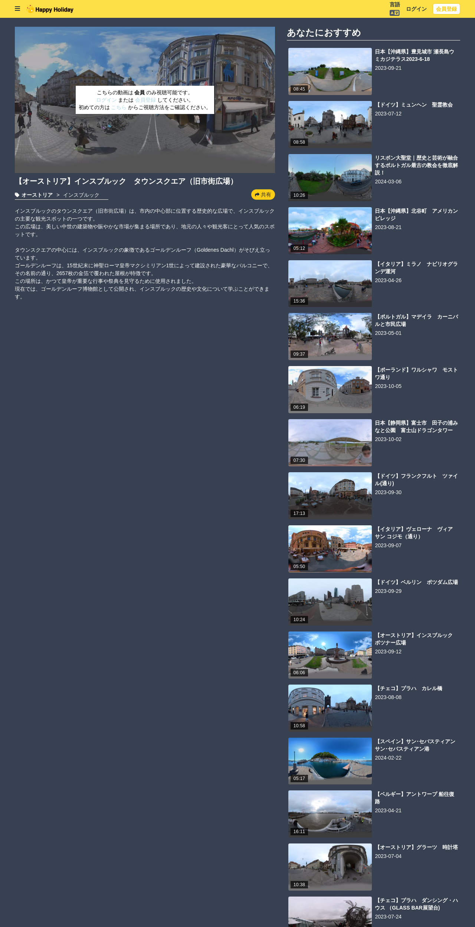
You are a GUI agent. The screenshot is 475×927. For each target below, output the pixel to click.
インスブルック (81, 195)
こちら (119, 107)
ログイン (416, 9)
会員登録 (446, 9)
